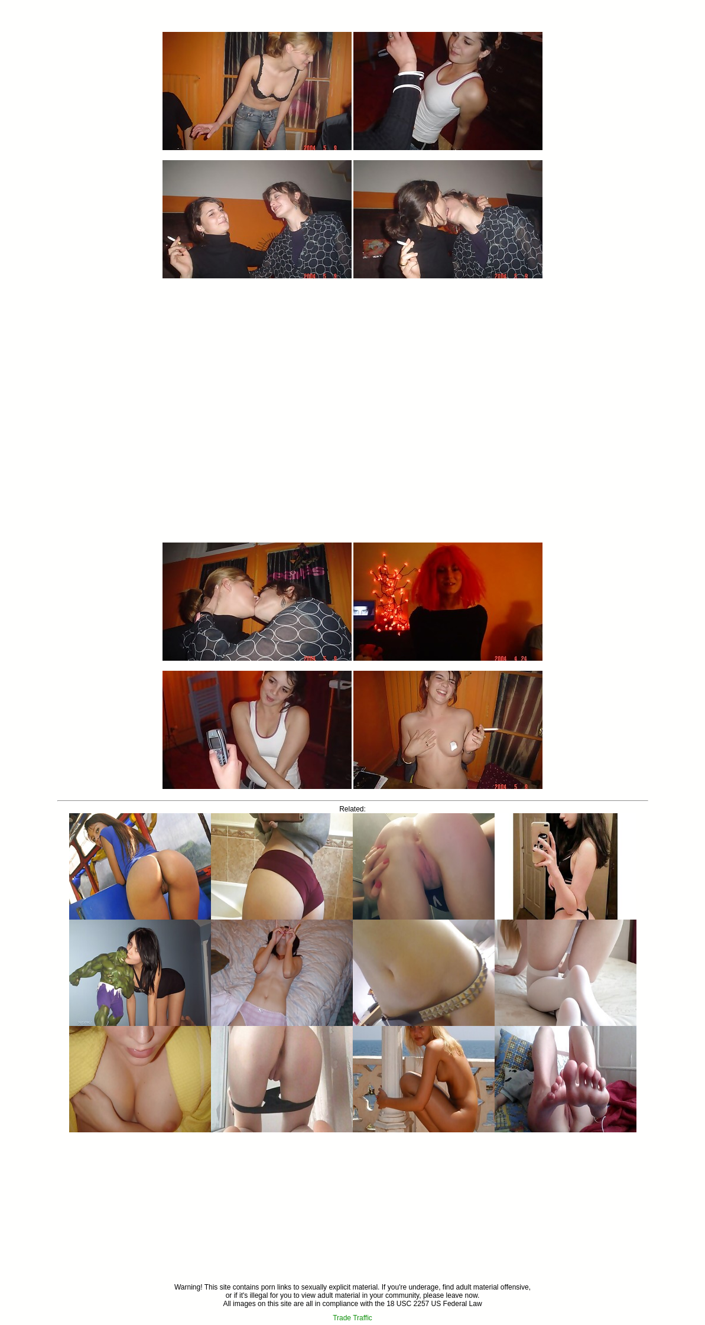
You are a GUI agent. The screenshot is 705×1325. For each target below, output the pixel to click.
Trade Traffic (352, 1318)
